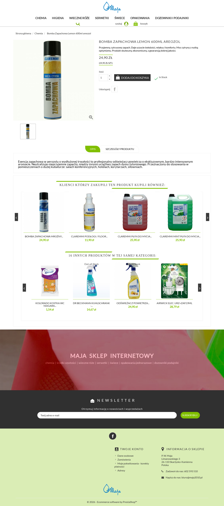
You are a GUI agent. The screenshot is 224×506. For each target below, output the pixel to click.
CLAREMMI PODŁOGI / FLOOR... (89, 236)
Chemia (40, 18)
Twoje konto (131, 449)
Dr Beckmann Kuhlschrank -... (91, 304)
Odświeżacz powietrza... (133, 303)
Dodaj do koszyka (135, 77)
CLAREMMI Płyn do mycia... (135, 236)
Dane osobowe (125, 455)
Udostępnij (114, 89)
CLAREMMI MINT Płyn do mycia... (180, 236)
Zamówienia (124, 459)
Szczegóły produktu (120, 148)
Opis (93, 148)
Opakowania (139, 18)
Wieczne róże (79, 18)
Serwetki (102, 18)
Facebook (112, 436)
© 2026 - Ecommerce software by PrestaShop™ (112, 501)
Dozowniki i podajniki (172, 18)
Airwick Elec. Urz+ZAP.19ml (174, 303)
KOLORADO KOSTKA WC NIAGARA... (49, 304)
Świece (119, 18)
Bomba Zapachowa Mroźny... (44, 236)
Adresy (121, 470)
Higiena (58, 18)
